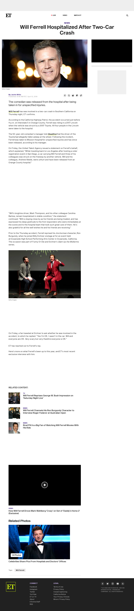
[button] (44, 485)
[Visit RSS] (122, 584)
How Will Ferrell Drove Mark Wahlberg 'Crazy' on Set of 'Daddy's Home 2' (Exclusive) (44, 512)
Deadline (52, 134)
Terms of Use (58, 587)
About (32, 599)
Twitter (32, 592)
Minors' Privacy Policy (61, 599)
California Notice (59, 594)
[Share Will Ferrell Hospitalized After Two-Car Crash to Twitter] (69, 96)
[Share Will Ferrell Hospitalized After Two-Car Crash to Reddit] (73, 96)
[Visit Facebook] (102, 584)
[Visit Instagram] (112, 584)
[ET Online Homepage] (9, 15)
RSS (31, 604)
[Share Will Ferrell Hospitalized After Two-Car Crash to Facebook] (65, 96)
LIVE (54, 15)
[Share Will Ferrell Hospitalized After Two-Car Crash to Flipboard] (77, 96)
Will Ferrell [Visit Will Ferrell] (20, 570)
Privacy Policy (58, 589)
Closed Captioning (60, 592)
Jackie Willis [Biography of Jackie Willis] (16, 95)
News (67, 23)
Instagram (33, 589)
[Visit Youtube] (117, 584)
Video (65, 15)
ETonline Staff (35, 602)
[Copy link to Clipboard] (81, 96)
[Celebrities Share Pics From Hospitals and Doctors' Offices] (45, 542)
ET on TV (33, 597)
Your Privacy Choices (61, 597)
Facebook (33, 587)
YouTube (33, 594)
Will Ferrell (14, 111)
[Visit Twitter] (107, 584)
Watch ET (77, 15)
